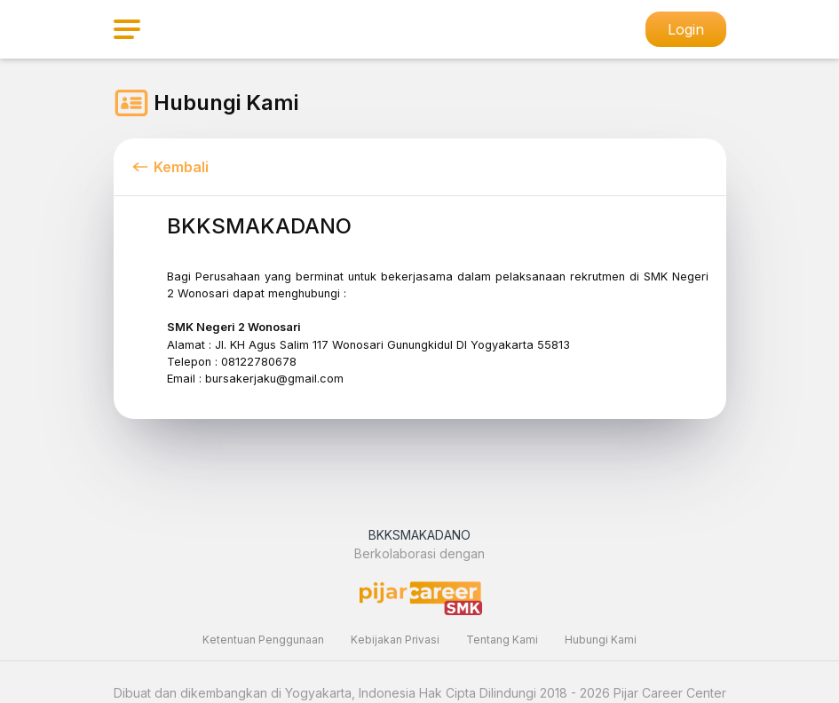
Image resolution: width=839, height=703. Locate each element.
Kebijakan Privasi (395, 639)
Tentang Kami (502, 639)
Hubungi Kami (601, 639)
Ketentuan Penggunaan (263, 639)
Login (686, 29)
